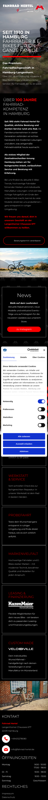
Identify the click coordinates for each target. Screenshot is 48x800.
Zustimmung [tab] (9, 357)
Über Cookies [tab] (39, 357)
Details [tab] (23, 357)
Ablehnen (24, 451)
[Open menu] (43, 16)
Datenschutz (8, 797)
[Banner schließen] (44, 350)
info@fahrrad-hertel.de (22, 749)
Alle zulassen (24, 436)
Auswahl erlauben (24, 444)
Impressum (8, 793)
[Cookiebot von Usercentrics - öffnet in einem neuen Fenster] (29, 350)
